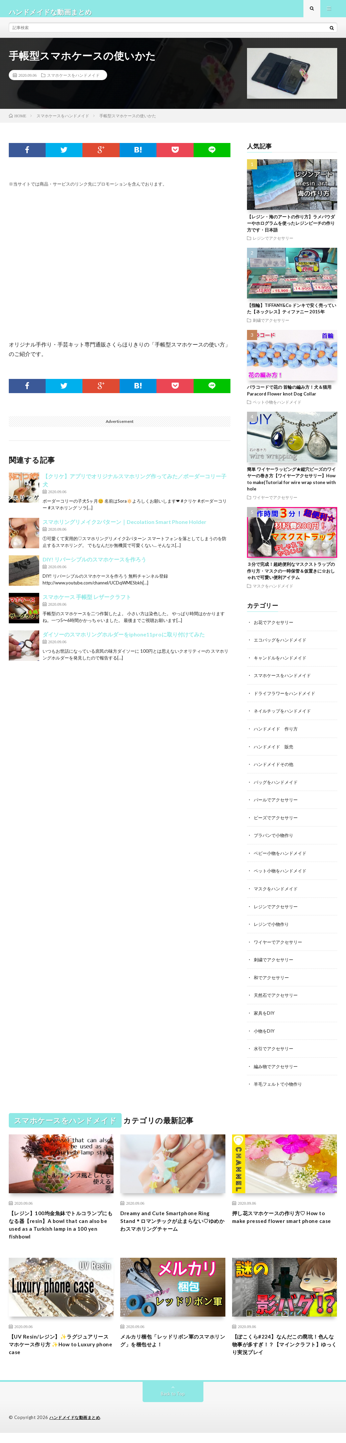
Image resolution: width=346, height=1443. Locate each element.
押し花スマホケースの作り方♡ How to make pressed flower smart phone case (283, 1224)
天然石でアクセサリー (277, 998)
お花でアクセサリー (275, 628)
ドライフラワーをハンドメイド (287, 699)
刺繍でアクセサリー (271, 326)
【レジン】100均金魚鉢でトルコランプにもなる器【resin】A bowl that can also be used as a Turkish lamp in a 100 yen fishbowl (61, 1229)
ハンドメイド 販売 (275, 751)
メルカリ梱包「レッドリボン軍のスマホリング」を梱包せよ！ (170, 1348)
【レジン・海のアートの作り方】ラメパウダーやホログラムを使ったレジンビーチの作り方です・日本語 (291, 229)
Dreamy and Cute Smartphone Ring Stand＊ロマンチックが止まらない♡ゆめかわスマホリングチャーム (172, 1224)
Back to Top (173, 1404)
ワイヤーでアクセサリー (275, 504)
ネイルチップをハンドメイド (284, 716)
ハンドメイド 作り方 (277, 734)
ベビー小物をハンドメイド (282, 857)
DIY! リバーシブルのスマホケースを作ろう (94, 566)
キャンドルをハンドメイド (282, 664)
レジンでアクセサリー (273, 244)
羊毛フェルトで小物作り (280, 1085)
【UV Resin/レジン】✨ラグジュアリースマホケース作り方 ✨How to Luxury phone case (61, 1353)
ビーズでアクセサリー (277, 822)
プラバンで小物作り (275, 839)
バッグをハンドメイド (277, 787)
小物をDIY (265, 1033)
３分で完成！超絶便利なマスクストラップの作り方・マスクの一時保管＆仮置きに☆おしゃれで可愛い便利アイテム (291, 577)
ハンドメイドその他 (275, 769)
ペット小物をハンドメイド (277, 408)
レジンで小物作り (273, 927)
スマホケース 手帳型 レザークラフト (87, 603)
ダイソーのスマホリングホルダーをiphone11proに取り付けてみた (124, 641)
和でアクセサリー (273, 980)
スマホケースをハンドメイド (73, 81)
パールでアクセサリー (277, 804)
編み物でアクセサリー (277, 1068)
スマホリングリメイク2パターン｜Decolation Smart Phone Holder (124, 528)
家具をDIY (265, 1015)
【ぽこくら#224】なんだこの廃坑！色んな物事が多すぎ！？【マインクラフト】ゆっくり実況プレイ (283, 1353)
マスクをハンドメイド (273, 592)
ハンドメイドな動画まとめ (76, 1427)
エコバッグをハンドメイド (282, 646)
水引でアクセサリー (275, 1050)
